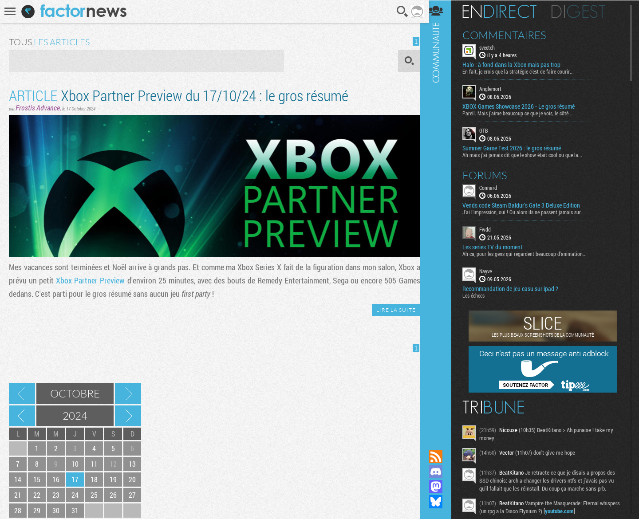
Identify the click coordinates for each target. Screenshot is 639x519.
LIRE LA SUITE (393, 310)
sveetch (493, 47)
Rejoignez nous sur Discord (441, 471)
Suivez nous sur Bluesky (441, 501)
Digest (584, 11)
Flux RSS (441, 456)
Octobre (75, 393)
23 (55, 494)
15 (36, 479)
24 (75, 494)
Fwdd (491, 228)
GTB (489, 130)
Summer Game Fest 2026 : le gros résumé (517, 147)
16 (55, 479)
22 (36, 494)
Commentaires (510, 34)
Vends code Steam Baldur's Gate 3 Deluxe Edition (527, 204)
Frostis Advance (38, 107)
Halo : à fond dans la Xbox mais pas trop (517, 64)
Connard (494, 187)
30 (55, 510)
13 (132, 463)
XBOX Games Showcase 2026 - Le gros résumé (524, 106)
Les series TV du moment (498, 246)
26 (113, 494)
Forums (490, 174)
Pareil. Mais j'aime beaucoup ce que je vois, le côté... (523, 113)
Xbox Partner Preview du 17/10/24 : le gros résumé (178, 95)
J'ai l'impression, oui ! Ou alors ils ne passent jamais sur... (529, 211)
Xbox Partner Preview (89, 280)
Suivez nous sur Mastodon (441, 486)
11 (94, 463)
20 (132, 479)
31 (75, 510)
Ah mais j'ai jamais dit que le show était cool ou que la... (528, 154)
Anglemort (496, 88)
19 (113, 479)
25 (94, 494)
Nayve (491, 270)
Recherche (399, 11)
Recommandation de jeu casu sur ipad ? (516, 288)
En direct (505, 11)
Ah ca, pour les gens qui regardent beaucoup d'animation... (530, 253)
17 (75, 479)
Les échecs (479, 295)
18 (94, 479)
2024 (75, 415)
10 (75, 463)
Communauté (442, 216)
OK (406, 61)
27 (132, 494)
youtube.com (586, 511)
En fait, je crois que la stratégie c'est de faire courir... (524, 71)
